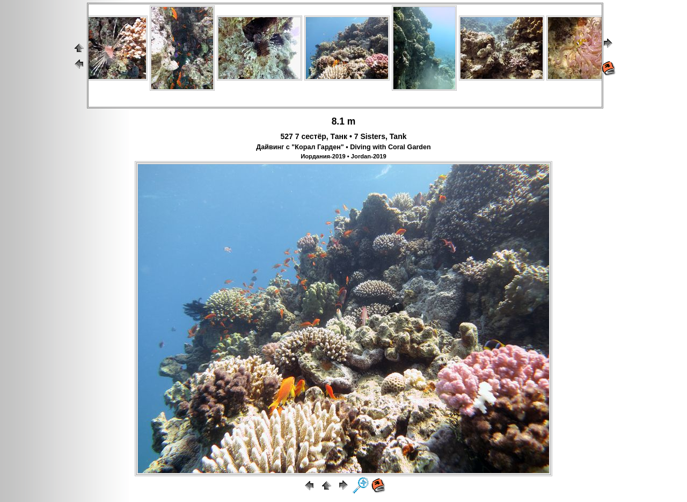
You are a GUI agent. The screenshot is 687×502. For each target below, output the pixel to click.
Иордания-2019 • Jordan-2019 (343, 156)
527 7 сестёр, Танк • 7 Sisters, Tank (344, 136)
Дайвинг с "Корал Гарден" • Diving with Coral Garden (343, 147)
